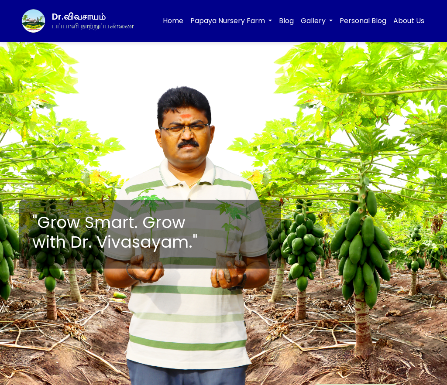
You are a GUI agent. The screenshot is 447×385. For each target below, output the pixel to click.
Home (173, 21)
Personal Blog (363, 21)
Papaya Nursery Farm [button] (228, 21)
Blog (286, 21)
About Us (408, 21)
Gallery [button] (314, 21)
